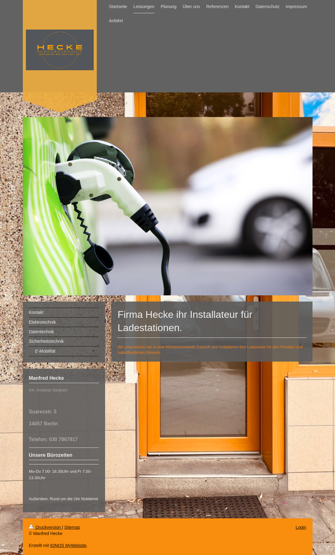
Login (301, 527)
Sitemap (72, 527)
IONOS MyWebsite (68, 545)
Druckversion (45, 527)
